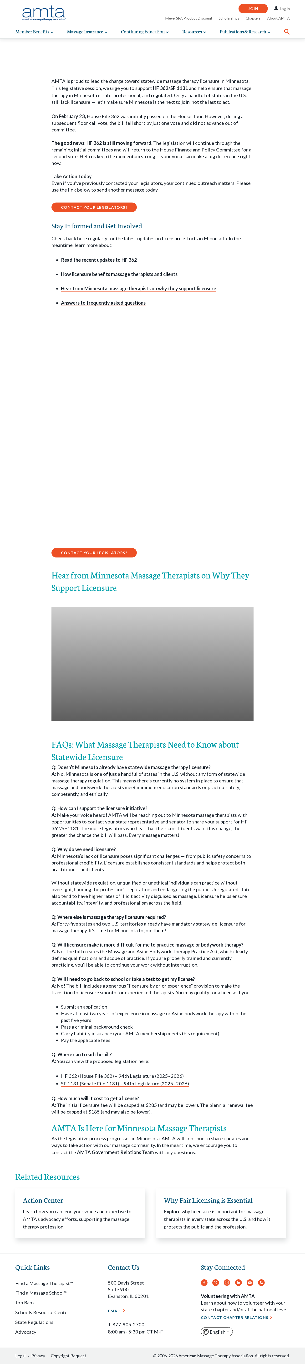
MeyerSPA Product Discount (188, 18)
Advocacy (25, 1332)
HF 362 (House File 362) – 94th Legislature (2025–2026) (122, 1076)
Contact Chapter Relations (235, 1317)
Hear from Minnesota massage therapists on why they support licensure (138, 288)
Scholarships (229, 18)
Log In (285, 8)
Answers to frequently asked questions (103, 303)
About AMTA (278, 18)
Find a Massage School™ (41, 1293)
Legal (20, 1355)
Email (114, 1310)
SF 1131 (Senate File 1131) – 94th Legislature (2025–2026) (125, 1083)
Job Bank (25, 1302)
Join (253, 8)
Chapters (253, 18)
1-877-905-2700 (126, 1324)
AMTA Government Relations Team (115, 1152)
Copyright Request (68, 1355)
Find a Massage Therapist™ (44, 1283)
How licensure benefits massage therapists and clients (119, 274)
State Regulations (34, 1322)
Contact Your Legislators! (94, 207)
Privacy (38, 1355)
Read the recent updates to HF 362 (99, 260)
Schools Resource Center (42, 1312)
